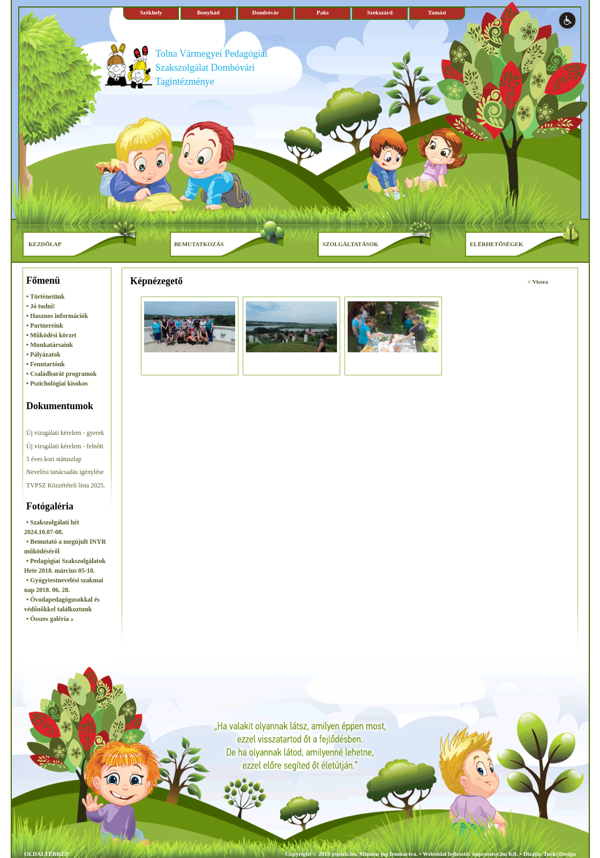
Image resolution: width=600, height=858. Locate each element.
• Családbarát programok (61, 374)
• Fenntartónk (45, 364)
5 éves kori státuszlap (53, 459)
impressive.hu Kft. (495, 853)
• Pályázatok (43, 354)
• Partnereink (44, 325)
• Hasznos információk (57, 316)
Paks (323, 12)
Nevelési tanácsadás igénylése (65, 472)
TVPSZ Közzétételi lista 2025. (65, 485)
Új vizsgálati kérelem (54, 433)
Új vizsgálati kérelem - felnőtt (64, 446)
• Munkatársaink (49, 345)
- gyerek (93, 433)
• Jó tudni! (40, 306)
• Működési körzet (51, 335)
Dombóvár (265, 12)
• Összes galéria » (50, 619)
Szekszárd (380, 12)
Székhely (151, 12)
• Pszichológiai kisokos (57, 383)
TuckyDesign (559, 853)
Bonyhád (208, 12)
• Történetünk (45, 296)
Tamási (437, 12)
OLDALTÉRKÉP (46, 853)
